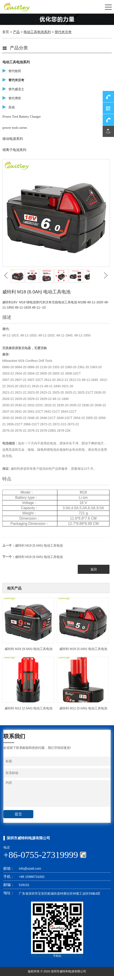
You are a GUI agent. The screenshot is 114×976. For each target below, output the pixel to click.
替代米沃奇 (63, 32)
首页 (5, 32)
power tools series (14, 127)
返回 (93, 569)
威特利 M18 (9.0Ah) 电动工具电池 (39, 557)
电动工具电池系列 (37, 32)
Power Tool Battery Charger (21, 116)
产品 (16, 32)
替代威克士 (16, 89)
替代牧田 (14, 71)
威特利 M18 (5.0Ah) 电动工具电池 (39, 545)
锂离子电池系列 (14, 150)
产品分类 (19, 47)
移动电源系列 (12, 139)
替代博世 (14, 98)
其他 (11, 107)
